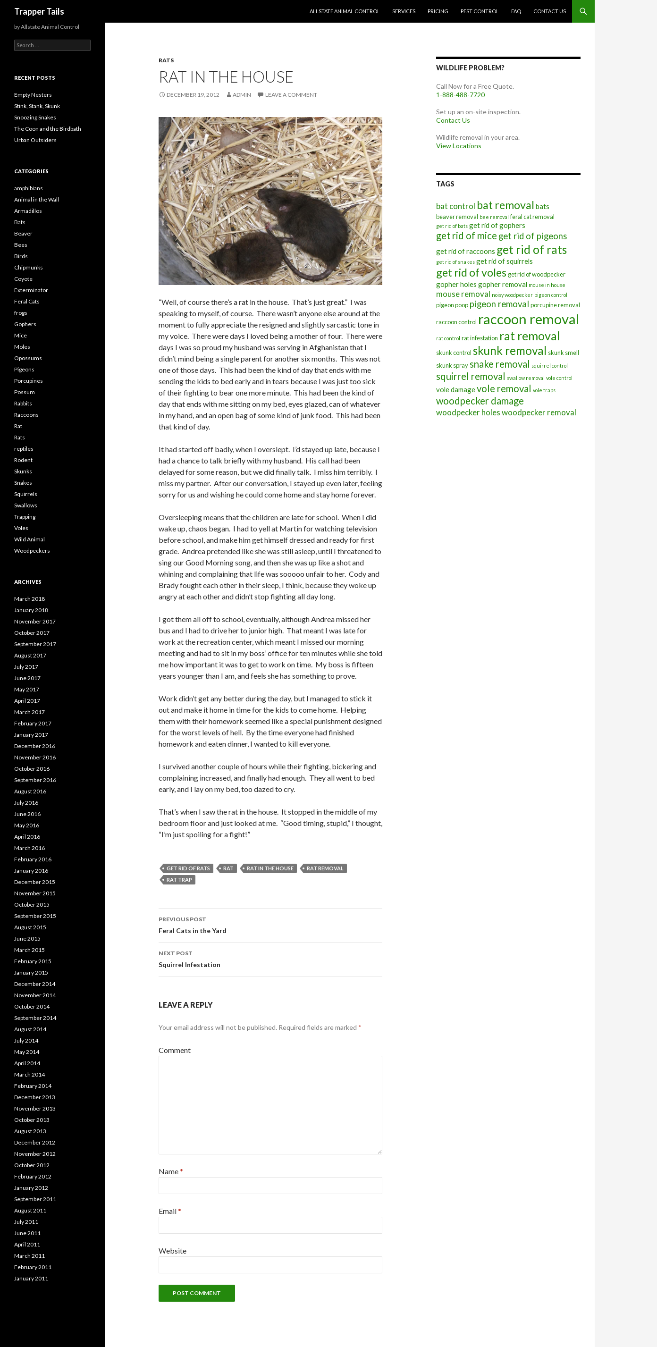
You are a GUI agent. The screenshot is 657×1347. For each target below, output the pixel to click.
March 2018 (29, 598)
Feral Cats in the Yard (270, 924)
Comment (175, 1049)
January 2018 (31, 610)
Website (172, 1250)
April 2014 (27, 1063)
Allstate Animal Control (345, 11)
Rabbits (23, 403)
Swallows (25, 505)
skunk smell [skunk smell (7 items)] (563, 352)
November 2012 (35, 1153)
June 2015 (27, 938)
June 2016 (27, 813)
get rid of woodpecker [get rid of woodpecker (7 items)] (536, 274)
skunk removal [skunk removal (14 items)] (510, 350)
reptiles (24, 448)
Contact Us (549, 11)
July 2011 (26, 1221)
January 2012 (31, 1187)
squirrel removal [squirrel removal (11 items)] (470, 376)
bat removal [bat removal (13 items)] (505, 204)
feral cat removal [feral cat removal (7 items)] (532, 216)
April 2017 (27, 700)
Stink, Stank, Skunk (37, 105)
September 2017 (35, 644)
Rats (166, 60)
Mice (20, 335)
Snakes (23, 482)
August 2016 (30, 791)
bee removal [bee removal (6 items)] (494, 217)
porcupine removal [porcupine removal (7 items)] (555, 305)
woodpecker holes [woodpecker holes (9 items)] (468, 412)
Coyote (23, 278)
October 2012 (32, 1165)
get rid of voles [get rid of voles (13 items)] (471, 272)
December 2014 (34, 983)
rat (228, 868)
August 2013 (30, 1131)
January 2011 (31, 1278)
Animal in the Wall (36, 199)
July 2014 (26, 1040)
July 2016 (26, 802)
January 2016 (31, 870)
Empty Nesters (33, 94)
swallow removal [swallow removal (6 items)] (526, 378)
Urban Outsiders (35, 139)
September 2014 (35, 1017)
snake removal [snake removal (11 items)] (500, 364)
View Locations (458, 146)
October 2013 (32, 1119)
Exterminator (31, 290)
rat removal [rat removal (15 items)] (529, 335)
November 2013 (35, 1108)
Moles (22, 346)
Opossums (28, 358)
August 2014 (30, 1029)
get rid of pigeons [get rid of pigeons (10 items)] (532, 236)
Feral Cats (27, 301)
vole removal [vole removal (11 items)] (504, 388)
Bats (19, 222)
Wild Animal (29, 539)
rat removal (325, 868)
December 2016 (34, 745)
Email (170, 1210)
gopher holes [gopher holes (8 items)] (456, 284)
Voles (21, 527)
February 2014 (32, 1085)
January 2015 (31, 972)
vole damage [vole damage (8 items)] (455, 389)
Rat (18, 425)
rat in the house (270, 868)
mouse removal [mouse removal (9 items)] (463, 294)
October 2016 (32, 768)
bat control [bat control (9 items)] (455, 206)
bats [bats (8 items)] (542, 206)
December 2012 (34, 1142)
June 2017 (27, 678)
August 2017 (30, 655)
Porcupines (28, 380)
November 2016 (35, 757)
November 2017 (35, 621)
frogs (20, 312)
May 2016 (26, 825)
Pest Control (480, 11)
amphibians (28, 188)
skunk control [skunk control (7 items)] (454, 352)
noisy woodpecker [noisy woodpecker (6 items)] (512, 295)
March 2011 (29, 1255)
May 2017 (26, 689)
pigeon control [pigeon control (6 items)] (550, 295)
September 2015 (35, 915)
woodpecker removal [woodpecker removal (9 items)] (539, 412)
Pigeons (24, 369)
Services (403, 11)
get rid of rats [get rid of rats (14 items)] (532, 249)
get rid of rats (188, 868)
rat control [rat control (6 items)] (448, 338)
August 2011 (30, 1210)
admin (242, 94)
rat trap (179, 879)
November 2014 (35, 995)
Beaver (23, 233)
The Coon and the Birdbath (47, 128)
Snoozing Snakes (35, 117)
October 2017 (32, 632)
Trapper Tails (39, 11)
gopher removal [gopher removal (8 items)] (502, 284)
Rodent (23, 459)
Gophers (25, 324)
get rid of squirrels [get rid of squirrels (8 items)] (504, 261)
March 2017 (29, 712)
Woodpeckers (32, 550)
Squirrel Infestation (270, 958)
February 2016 (32, 859)
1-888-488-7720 (460, 95)
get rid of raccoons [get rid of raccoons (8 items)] (465, 251)
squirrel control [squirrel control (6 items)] (549, 365)
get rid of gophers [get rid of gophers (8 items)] (497, 225)
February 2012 (32, 1176)
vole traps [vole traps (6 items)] (544, 390)
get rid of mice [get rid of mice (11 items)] (466, 235)
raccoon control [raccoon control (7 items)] (456, 322)
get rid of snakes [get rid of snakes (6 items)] (455, 262)
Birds (21, 256)
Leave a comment (291, 94)
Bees (20, 244)
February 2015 (32, 961)
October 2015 (32, 904)
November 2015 (35, 893)
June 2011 (27, 1233)
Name (171, 1171)
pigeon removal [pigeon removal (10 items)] (499, 304)
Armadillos (28, 210)
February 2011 (32, 1267)
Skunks (23, 471)
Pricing (438, 11)
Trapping (24, 516)
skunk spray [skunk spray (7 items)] (452, 365)
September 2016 (35, 779)
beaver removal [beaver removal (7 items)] (457, 216)
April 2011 (27, 1244)
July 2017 (26, 666)
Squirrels (25, 493)
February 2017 (32, 723)
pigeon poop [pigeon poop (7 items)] (452, 305)
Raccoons (26, 414)
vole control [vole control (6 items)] (559, 378)
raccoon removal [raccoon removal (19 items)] (528, 319)
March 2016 (29, 847)
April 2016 (27, 836)
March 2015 (29, 949)
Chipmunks (28, 267)
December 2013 (34, 1097)
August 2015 (30, 927)
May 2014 (26, 1051)
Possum (24, 392)
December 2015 (34, 881)
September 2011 (35, 1199)
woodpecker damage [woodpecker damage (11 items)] (480, 400)
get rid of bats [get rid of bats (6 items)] (452, 226)
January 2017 (31, 734)
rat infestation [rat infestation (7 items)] (480, 338)
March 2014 (29, 1074)
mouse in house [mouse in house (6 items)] (547, 285)
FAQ (516, 11)
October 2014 (32, 1006)
